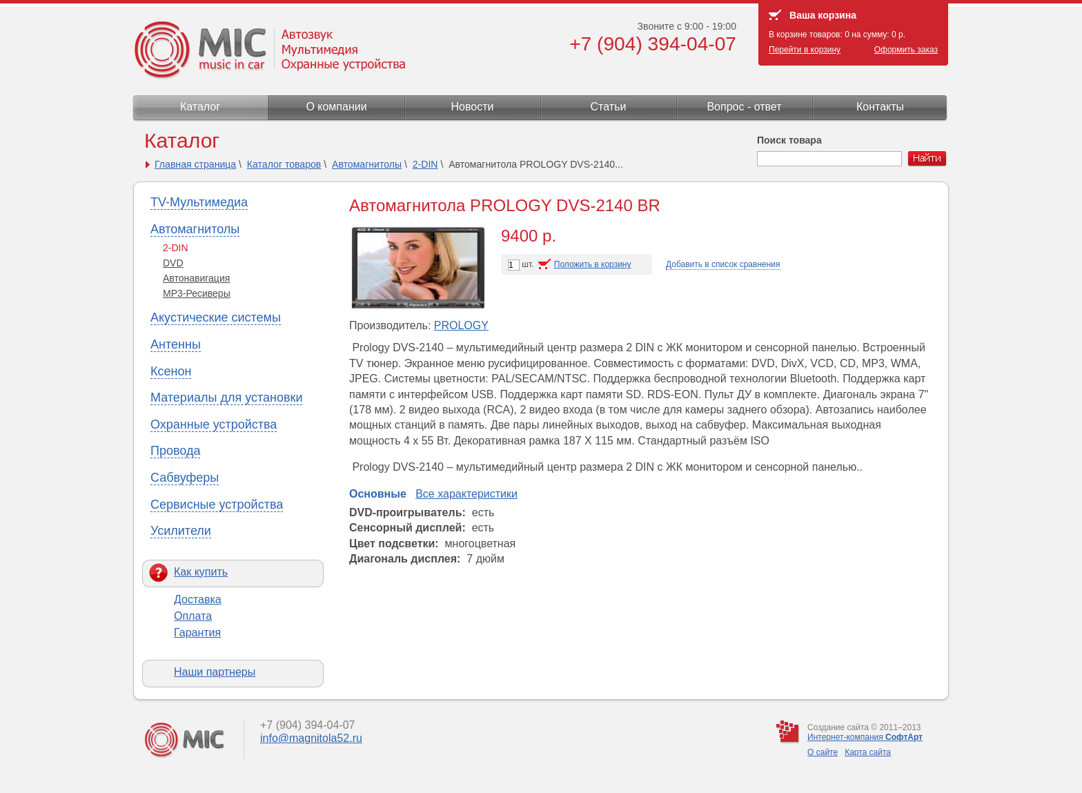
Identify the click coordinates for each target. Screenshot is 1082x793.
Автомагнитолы (367, 164)
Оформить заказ (906, 50)
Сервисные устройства (216, 504)
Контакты (880, 106)
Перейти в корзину (804, 50)
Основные (377, 494)
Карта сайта (868, 752)
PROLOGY (461, 325)
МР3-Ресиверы (196, 293)
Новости (472, 106)
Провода (175, 451)
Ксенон (170, 371)
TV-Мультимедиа (199, 202)
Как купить (201, 572)
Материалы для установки (226, 397)
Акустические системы (215, 317)
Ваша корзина (822, 15)
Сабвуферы (184, 477)
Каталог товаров (284, 164)
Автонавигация (196, 278)
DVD (173, 262)
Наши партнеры (214, 672)
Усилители (180, 531)
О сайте (822, 752)
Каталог (200, 106)
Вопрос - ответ (744, 106)
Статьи (609, 106)
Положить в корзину (592, 264)
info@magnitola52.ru (311, 738)
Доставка (198, 599)
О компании (336, 106)
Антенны (175, 344)
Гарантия (197, 632)
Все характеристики (466, 494)
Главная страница (195, 164)
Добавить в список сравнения (723, 264)
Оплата (193, 616)
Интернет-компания (865, 737)
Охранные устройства (213, 424)
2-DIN (425, 164)
